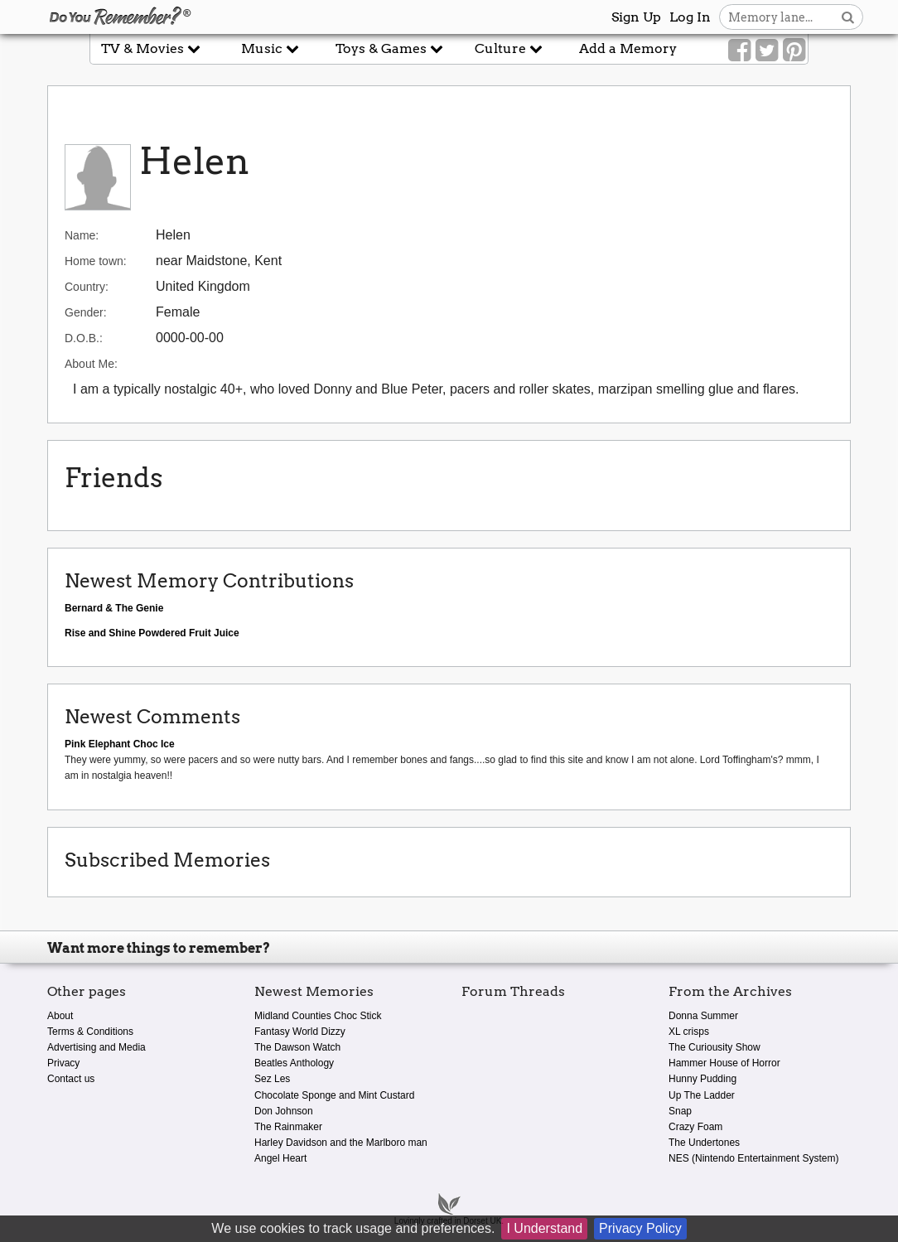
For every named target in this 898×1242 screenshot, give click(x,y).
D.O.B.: (84, 338)
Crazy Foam (695, 1127)
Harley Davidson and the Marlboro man (340, 1142)
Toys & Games (389, 48)
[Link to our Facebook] (739, 50)
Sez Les (272, 1079)
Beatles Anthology (294, 1063)
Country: (87, 286)
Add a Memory (628, 48)
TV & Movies (150, 48)
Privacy (63, 1063)
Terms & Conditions (90, 1031)
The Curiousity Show (714, 1047)
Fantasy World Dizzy (299, 1031)
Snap (680, 1111)
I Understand (544, 1228)
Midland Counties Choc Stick (317, 1016)
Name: (82, 235)
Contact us (70, 1079)
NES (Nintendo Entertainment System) (753, 1158)
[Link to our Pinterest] (794, 50)
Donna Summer (703, 1016)
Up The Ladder (702, 1095)
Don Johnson (283, 1111)
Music (270, 48)
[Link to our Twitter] (767, 50)
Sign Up (636, 17)
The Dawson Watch (297, 1047)
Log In (690, 17)
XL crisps (689, 1031)
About (60, 1016)
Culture (509, 48)
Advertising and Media (96, 1047)
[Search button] (848, 17)
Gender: (86, 312)
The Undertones (704, 1142)
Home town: (96, 261)
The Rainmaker (288, 1127)
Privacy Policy (640, 1228)
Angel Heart (280, 1158)
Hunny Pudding (702, 1079)
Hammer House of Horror (724, 1063)
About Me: (91, 363)
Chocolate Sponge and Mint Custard (334, 1095)
